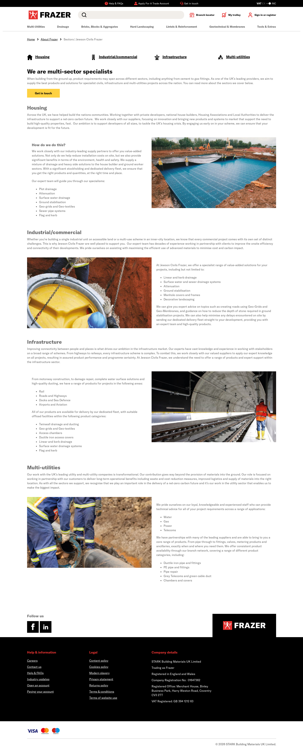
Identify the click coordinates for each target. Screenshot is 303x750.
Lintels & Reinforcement (181, 26)
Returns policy (98, 685)
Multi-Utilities (36, 26)
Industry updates (38, 679)
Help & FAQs (35, 673)
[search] (131, 15)
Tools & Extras (266, 26)
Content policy (98, 660)
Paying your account (40, 691)
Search (83, 15)
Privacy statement (101, 679)
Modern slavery (99, 673)
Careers (32, 660)
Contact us (34, 667)
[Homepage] (244, 625)
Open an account (38, 685)
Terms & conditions (101, 691)
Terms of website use (103, 698)
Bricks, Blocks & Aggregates (99, 26)
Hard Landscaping (142, 26)
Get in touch (43, 93)
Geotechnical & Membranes (227, 26)
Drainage (63, 26)
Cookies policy (98, 667)
